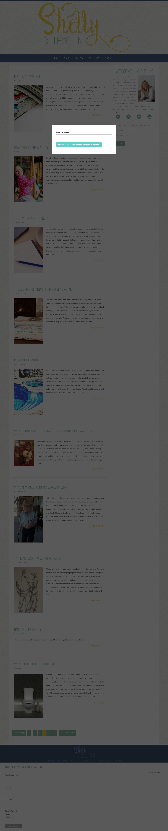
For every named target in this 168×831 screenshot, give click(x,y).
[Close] (115, 125)
